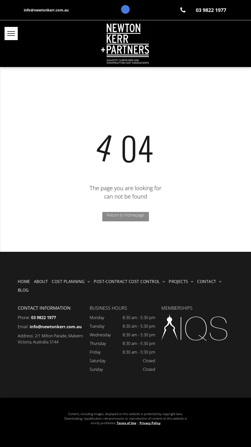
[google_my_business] (125, 10)
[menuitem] (26, 281)
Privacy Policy (150, 423)
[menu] (11, 33)
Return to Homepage (125, 215)
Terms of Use (126, 423)
